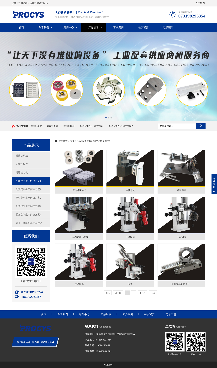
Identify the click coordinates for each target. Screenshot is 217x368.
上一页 (118, 293)
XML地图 (108, 364)
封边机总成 (36, 126)
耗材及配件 (52, 126)
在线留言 (143, 27)
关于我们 (200, 3)
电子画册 (168, 27)
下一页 (142, 293)
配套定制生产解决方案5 (28, 214)
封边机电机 (69, 126)
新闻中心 (69, 27)
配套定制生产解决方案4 (28, 206)
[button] (106, 117)
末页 (153, 293)
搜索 (201, 126)
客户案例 (118, 27)
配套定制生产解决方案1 (92, 126)
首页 (21, 27)
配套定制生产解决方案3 (28, 197)
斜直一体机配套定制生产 (29, 223)
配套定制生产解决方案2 (121, 126)
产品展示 (93, 27)
